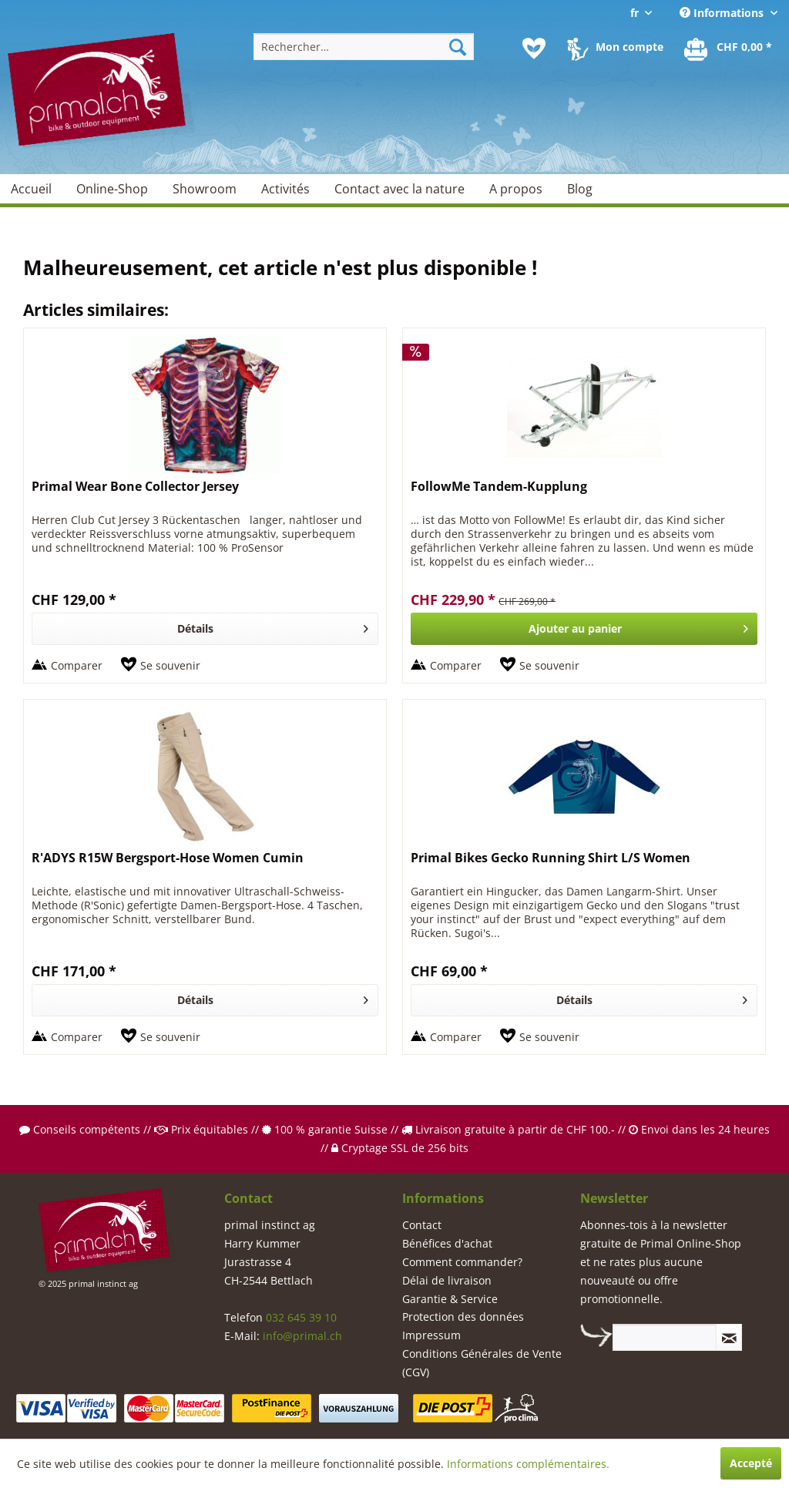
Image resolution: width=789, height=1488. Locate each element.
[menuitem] (364, 46)
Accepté (751, 1463)
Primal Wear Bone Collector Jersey (135, 487)
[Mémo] (534, 48)
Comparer (76, 665)
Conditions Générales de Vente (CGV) (482, 1362)
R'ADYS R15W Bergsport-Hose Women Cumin (168, 858)
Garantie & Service (450, 1299)
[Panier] (729, 48)
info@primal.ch (302, 1335)
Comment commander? (462, 1262)
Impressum (431, 1335)
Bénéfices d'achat (447, 1243)
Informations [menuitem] (723, 12)
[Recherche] (458, 46)
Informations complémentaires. (528, 1463)
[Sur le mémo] (160, 666)
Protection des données (463, 1316)
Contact (422, 1225)
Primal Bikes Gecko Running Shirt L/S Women (550, 858)
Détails (272, 626)
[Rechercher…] (364, 46)
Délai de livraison (447, 1280)
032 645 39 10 (301, 1317)
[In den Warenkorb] (584, 629)
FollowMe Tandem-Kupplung (499, 487)
